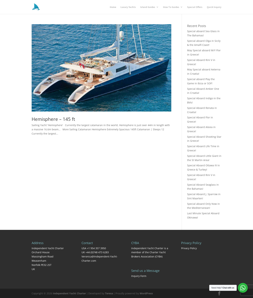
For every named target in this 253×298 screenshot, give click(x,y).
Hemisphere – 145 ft (53, 119)
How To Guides (171, 7)
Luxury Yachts (128, 7)
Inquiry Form (138, 276)
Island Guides (147, 7)
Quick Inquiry (214, 7)
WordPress (146, 293)
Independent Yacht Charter (69, 293)
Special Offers (194, 7)
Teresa (109, 293)
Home (113, 7)
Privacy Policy (189, 248)
